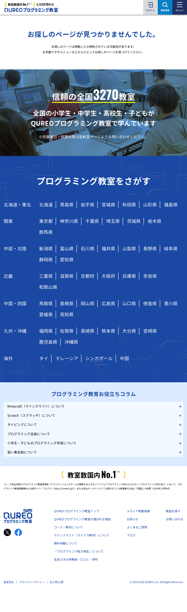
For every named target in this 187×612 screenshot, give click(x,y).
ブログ (131, 535)
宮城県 (108, 204)
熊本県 (108, 331)
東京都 (46, 221)
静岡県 (46, 259)
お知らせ (132, 519)
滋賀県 (67, 276)
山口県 (129, 303)
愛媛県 (46, 314)
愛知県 (67, 259)
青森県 (67, 204)
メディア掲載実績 (138, 511)
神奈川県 (69, 221)
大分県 (129, 331)
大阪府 (108, 276)
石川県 (87, 248)
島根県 (67, 303)
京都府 (87, 276)
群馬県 (46, 232)
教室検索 (165, 10)
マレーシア (66, 358)
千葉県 (92, 221)
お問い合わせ (174, 519)
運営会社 (9, 582)
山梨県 (129, 248)
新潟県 (46, 248)
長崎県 (87, 331)
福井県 (108, 248)
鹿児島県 (48, 342)
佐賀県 (67, 331)
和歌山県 (48, 287)
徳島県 (150, 303)
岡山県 (87, 303)
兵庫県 (129, 276)
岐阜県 (171, 248)
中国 (124, 358)
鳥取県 (46, 303)
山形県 (150, 204)
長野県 (150, 248)
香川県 (171, 303)
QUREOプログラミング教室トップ (76, 511)
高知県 (67, 314)
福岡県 (46, 331)
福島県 (171, 204)
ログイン (150, 10)
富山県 (67, 248)
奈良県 (150, 276)
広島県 (108, 303)
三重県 (46, 276)
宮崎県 (150, 331)
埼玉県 (113, 221)
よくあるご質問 (137, 527)
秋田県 (129, 204)
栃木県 (154, 221)
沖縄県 (71, 342)
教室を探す (173, 511)
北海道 (46, 204)
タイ (43, 358)
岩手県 (87, 204)
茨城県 (134, 221)
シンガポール (99, 358)
